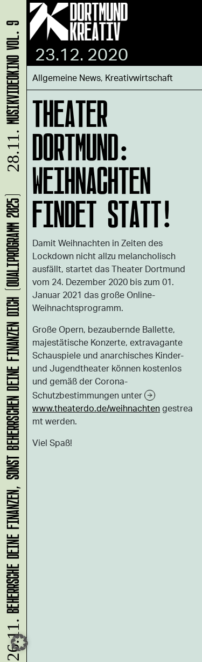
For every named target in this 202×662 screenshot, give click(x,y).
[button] (19, 642)
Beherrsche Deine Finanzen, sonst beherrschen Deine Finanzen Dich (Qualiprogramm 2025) (11, 426)
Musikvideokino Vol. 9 (11, 98)
